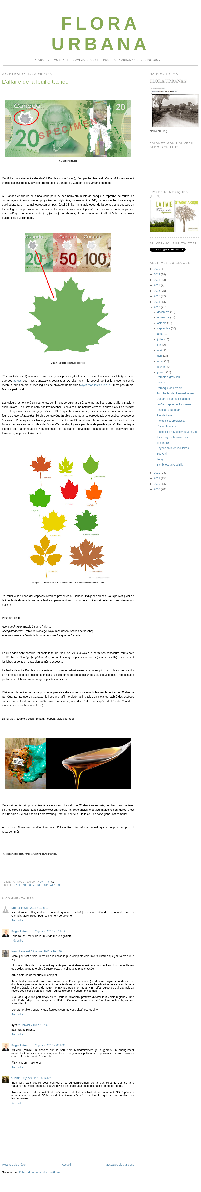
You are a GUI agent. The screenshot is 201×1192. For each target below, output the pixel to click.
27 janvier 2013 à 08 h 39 (49, 1045)
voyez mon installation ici (95, 385)
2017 (157, 285)
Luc (13, 907)
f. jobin (15, 1078)
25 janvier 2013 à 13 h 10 (33, 907)
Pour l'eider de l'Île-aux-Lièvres (175, 393)
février (161, 366)
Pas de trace (164, 415)
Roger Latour (20, 931)
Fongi (160, 459)
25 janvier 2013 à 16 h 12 (49, 931)
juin (159, 344)
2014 (157, 301)
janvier (161, 372)
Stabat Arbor (53, 885)
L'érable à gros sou (168, 377)
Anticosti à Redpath (169, 409)
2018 (157, 279)
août (160, 333)
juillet (160, 339)
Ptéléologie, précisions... (171, 420)
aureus (17, 380)
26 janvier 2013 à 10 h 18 (46, 951)
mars (160, 361)
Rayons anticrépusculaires (173, 448)
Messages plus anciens (119, 1164)
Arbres (37, 885)
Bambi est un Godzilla (170, 464)
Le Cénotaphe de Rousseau (174, 404)
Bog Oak (162, 453)
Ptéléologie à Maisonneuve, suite (177, 431)
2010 (157, 483)
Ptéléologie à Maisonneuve (173, 437)
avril (160, 355)
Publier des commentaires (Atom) (39, 1172)
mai (159, 350)
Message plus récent (14, 1164)
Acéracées (23, 885)
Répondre (17, 920)
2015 (157, 296)
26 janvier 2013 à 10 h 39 (33, 1025)
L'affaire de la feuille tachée (35, 82)
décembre (163, 312)
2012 (157, 472)
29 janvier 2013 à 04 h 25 (37, 1078)
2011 (157, 478)
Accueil (66, 1164)
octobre (162, 323)
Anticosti (162, 382)
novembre (163, 317)
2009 (157, 489)
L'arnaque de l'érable (169, 388)
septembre (164, 328)
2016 (157, 290)
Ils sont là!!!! (164, 442)
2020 (157, 268)
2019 (157, 274)
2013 (157, 307)
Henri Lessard (20, 951)
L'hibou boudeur (166, 426)
